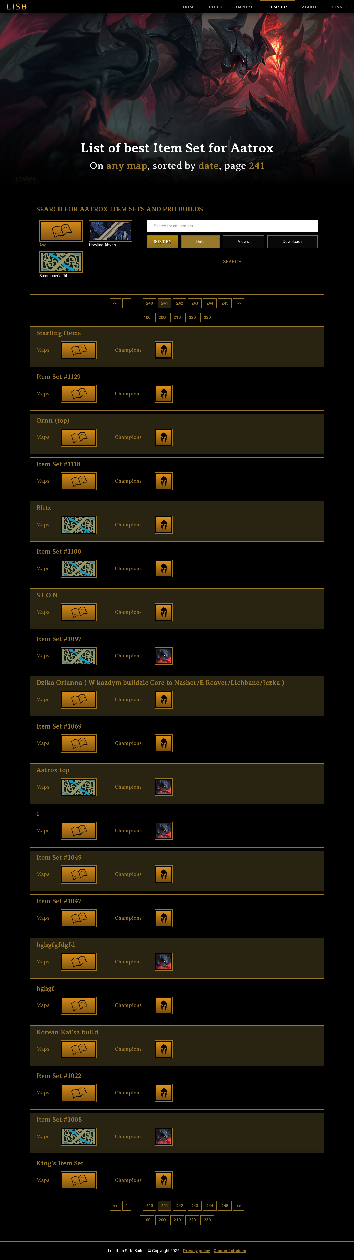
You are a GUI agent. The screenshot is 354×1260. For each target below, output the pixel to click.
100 (147, 317)
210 (177, 317)
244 (209, 303)
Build (215, 7)
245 (224, 303)
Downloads (292, 241)
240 (149, 303)
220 (192, 317)
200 (162, 317)
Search (232, 261)
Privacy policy (196, 1250)
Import (244, 7)
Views (243, 241)
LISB (16, 6)
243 (194, 303)
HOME (189, 7)
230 (207, 317)
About (309, 7)
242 (179, 303)
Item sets (277, 7)
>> (239, 303)
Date (200, 241)
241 (164, 303)
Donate (339, 7)
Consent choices (230, 1250)
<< (115, 303)
